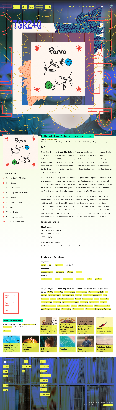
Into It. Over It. (73, 297)
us (23, 362)
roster (16, 7)
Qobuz (43, 362)
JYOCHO (86, 297)
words (48, 7)
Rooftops (69, 300)
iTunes (72, 270)
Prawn (106, 297)
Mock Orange (96, 297)
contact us (27, 366)
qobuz (81, 270)
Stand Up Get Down (83, 300)
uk (27, 362)
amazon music (47, 270)
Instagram (45, 366)
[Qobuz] (77, 6)
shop (24, 7)
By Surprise (84, 290)
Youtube (44, 390)
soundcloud (70, 277)
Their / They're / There (58, 304)
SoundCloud (46, 394)
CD (51, 263)
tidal (92, 277)
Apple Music (46, 376)
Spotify (44, 371)
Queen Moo (45, 300)
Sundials (98, 300)
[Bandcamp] (73, 6)
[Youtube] (93, 6)
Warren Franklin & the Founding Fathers (61, 307)
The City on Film (100, 290)
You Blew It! (100, 307)
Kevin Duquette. (107, 405)
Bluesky (44, 385)
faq (23, 371)
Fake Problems (48, 297)
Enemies (85, 293)
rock (56, 137)
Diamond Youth (60, 293)
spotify (82, 277)
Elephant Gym (74, 293)
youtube (102, 277)
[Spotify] (87, 6)
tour (31, 7)
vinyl (43, 263)
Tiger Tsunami (79, 304)
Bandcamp (45, 380)
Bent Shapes (71, 290)
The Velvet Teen (102, 304)
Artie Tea (59, 290)
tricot (90, 304)
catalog (39, 7)
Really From (57, 300)
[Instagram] (80, 6)
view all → (7, 332)
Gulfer (59, 297)
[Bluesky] (90, 6)
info (6, 390)
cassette (59, 263)
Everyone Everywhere (101, 293)
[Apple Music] (70, 6)
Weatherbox (87, 307)
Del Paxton (46, 293)
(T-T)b (50, 290)
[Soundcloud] (83, 6)
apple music (47, 277)
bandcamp (61, 270)
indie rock (50, 137)
